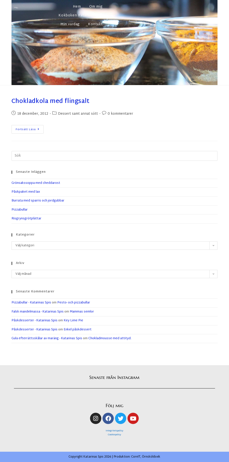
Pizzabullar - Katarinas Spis (31, 303)
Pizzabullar (19, 210)
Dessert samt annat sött (78, 114)
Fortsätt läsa (30, 128)
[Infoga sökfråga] (114, 156)
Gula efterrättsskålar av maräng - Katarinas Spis (46, 338)
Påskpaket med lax (25, 192)
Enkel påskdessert (78, 330)
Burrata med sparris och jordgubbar (37, 201)
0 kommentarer (120, 114)
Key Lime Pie (73, 321)
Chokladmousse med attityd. (109, 338)
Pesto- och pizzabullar (73, 303)
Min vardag (70, 24)
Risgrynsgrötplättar (26, 219)
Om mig (96, 7)
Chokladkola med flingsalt (50, 101)
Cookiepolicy (114, 435)
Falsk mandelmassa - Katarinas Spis (37, 312)
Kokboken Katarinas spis (80, 15)
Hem (77, 7)
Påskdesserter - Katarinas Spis (34, 321)
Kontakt (95, 24)
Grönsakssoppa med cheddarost (35, 183)
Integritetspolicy (114, 431)
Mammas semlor (82, 312)
